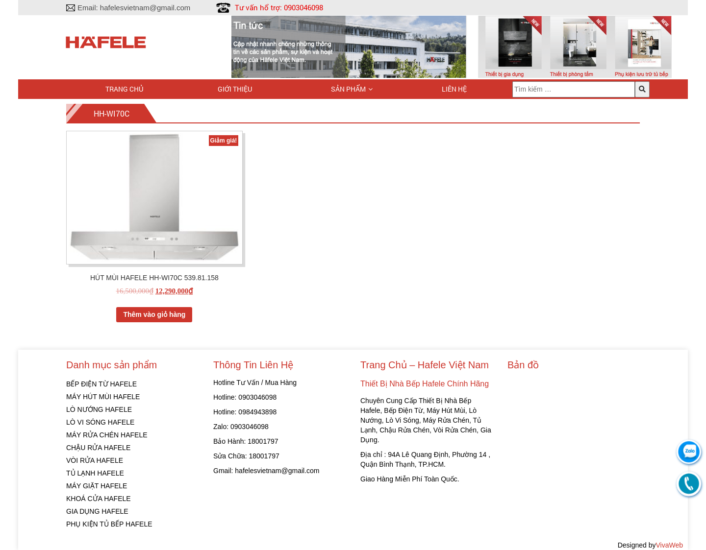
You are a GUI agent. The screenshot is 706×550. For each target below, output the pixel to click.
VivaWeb (669, 545)
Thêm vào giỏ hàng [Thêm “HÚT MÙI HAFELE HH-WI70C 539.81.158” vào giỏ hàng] (154, 314)
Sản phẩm (348, 89)
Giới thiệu (235, 89)
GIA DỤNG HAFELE (97, 511)
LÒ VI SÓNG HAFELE (100, 422)
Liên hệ (454, 89)
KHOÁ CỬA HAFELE (98, 498)
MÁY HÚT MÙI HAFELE (103, 397)
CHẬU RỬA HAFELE (98, 448)
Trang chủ (124, 89)
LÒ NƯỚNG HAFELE (99, 409)
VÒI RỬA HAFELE (94, 460)
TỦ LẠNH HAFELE (95, 473)
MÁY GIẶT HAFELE (96, 486)
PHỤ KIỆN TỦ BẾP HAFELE (109, 524)
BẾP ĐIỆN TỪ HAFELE (101, 384)
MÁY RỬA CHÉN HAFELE (107, 435)
